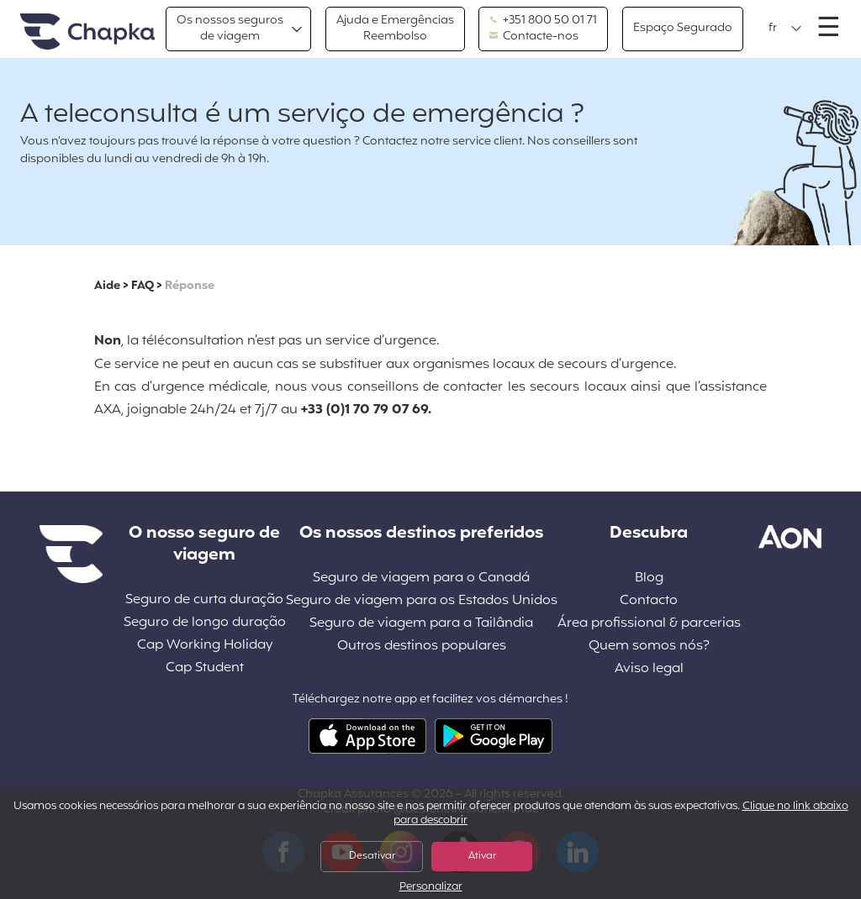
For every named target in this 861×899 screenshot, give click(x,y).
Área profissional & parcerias (649, 624)
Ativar (482, 856)
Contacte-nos (533, 37)
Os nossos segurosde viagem (230, 28)
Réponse (189, 286)
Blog (649, 578)
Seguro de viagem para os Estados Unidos (421, 601)
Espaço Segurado (682, 28)
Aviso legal (649, 669)
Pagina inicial (87, 32)
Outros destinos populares (421, 646)
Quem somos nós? (649, 646)
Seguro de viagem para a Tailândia (421, 624)
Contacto (649, 601)
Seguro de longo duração (205, 623)
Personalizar (430, 888)
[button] (785, 28)
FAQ (142, 286)
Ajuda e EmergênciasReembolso (395, 28)
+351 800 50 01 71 (543, 21)
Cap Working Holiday (204, 646)
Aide (107, 286)
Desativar (372, 856)
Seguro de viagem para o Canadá (421, 578)
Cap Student (205, 668)
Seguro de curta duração (204, 600)
